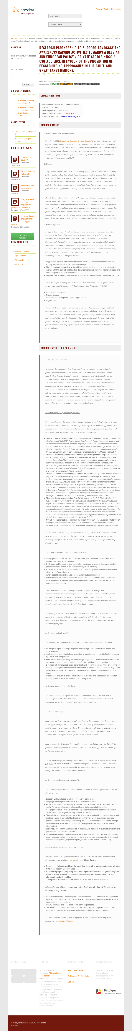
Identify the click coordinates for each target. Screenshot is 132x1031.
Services (54, 84)
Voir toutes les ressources (22, 236)
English (107, 9)
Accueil (13, 38)
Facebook (19, 264)
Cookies (71, 982)
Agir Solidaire (20, 256)
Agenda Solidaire (22, 251)
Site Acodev (20, 260)
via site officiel (81, 84)
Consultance (66, 84)
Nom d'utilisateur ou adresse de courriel (23, 57)
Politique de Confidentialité (78, 976)
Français (99, 9)
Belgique (23, 38)
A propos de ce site (75, 970)
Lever (70, 860)
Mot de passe (17, 69)
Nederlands (115, 9)
